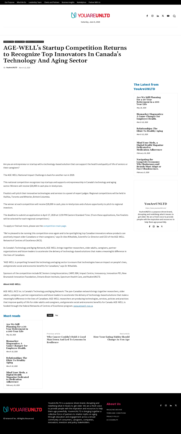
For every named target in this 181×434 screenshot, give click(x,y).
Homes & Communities (34, 42)
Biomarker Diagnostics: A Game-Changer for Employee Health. (17, 345)
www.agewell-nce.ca (83, 305)
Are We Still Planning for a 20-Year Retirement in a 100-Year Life (17, 328)
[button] (174, 16)
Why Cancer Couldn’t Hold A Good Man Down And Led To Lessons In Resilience (66, 339)
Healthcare (20, 42)
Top (56, 315)
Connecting (8, 42)
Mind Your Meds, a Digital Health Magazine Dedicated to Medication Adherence (17, 377)
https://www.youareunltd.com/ (155, 208)
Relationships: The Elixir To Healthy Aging (16, 360)
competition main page (54, 225)
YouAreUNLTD (11, 67)
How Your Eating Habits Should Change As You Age (111, 338)
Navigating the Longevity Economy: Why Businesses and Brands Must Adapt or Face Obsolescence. (149, 164)
